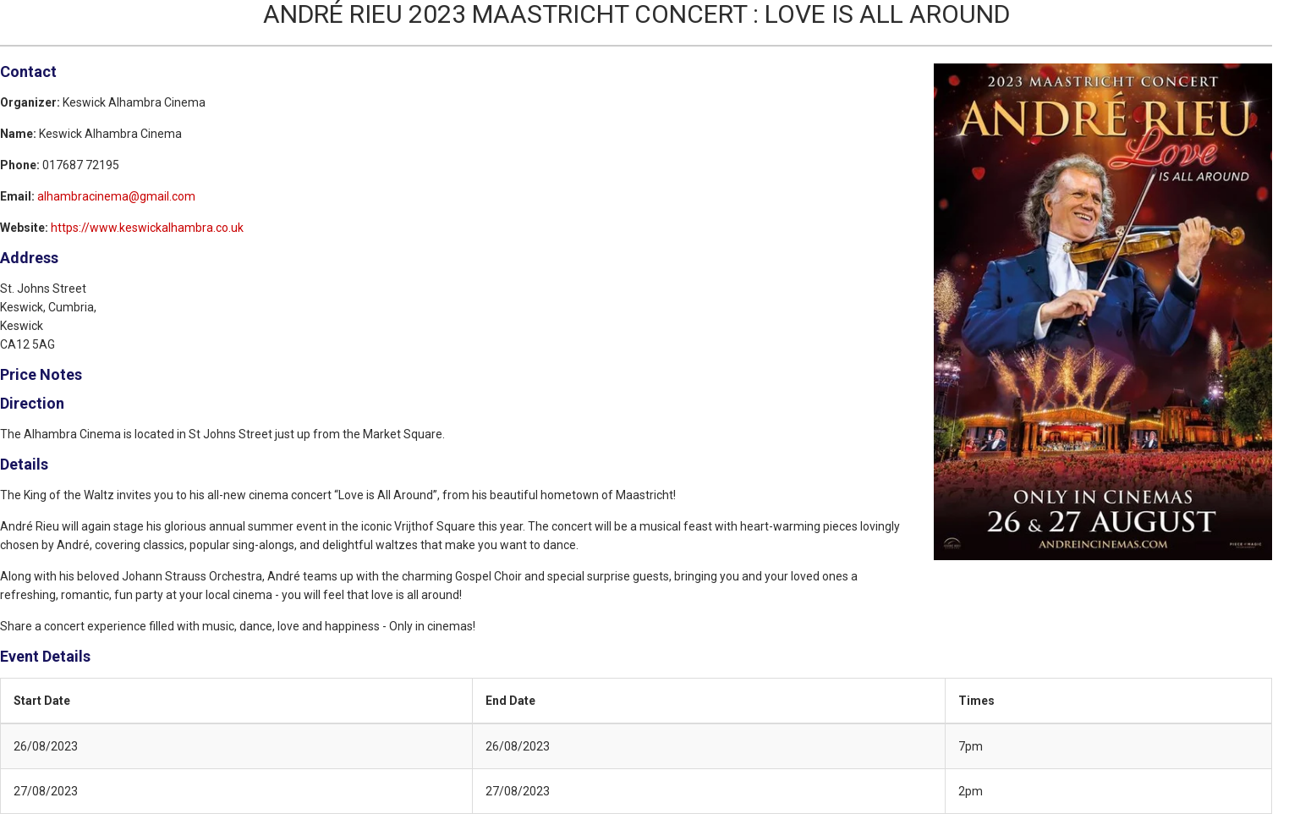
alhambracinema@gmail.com (116, 196)
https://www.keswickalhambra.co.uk (147, 227)
